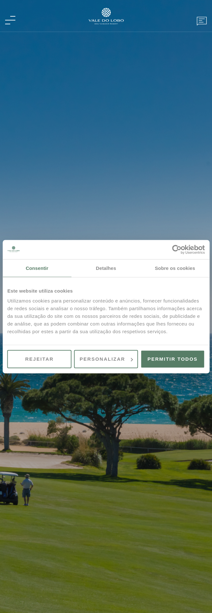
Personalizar (106, 359)
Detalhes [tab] (106, 268)
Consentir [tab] (37, 268)
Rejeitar (39, 359)
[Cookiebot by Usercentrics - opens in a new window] (177, 249)
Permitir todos (172, 359)
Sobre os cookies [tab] (175, 268)
